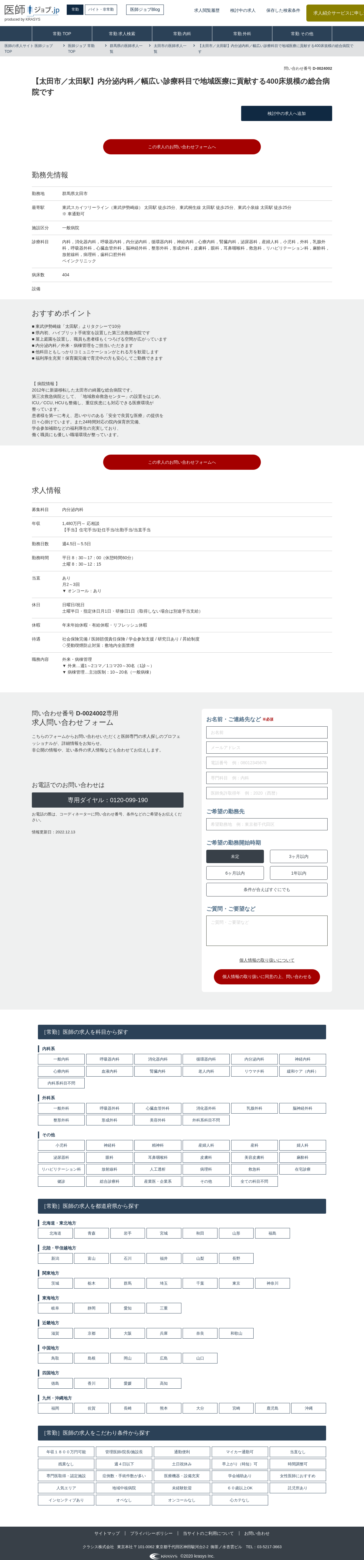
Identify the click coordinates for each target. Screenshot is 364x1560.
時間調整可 (298, 1459)
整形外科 (61, 1116)
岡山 (128, 1354)
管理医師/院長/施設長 (124, 1447)
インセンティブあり (66, 1496)
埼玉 (164, 1279)
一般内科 (61, 1055)
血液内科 (109, 1066)
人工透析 (158, 1165)
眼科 (109, 1153)
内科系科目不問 (61, 1079)
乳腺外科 (254, 1103)
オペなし (124, 1496)
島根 (92, 1354)
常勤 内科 (182, 33)
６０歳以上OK (240, 1483)
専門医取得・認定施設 (66, 1471)
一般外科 (61, 1103)
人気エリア (66, 1483)
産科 (254, 1141)
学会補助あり (240, 1471)
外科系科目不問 (206, 1116)
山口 (200, 1354)
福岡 (55, 1404)
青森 (92, 1229)
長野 (236, 1254)
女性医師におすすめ (297, 1471)
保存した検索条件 (283, 10)
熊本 (164, 1404)
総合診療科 (110, 1177)
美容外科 (158, 1116)
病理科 (206, 1165)
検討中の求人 (243, 10)
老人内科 (206, 1066)
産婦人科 (206, 1141)
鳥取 (55, 1354)
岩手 (128, 1229)
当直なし (298, 1447)
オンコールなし (182, 1496)
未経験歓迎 (182, 1483)
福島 (272, 1229)
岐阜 (55, 1304)
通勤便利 (182, 1447)
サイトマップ (107, 1529)
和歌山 (236, 1329)
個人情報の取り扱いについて (267, 955)
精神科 (158, 1141)
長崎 (128, 1404)
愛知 (128, 1304)
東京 (236, 1279)
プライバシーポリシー (151, 1529)
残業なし (66, 1459)
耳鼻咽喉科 (158, 1153)
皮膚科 (206, 1153)
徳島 (55, 1379)
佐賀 (92, 1404)
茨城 (55, 1279)
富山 (92, 1254)
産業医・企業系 (158, 1177)
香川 (92, 1379)
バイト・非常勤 (114, 9)
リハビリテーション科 (61, 1165)
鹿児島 (272, 1404)
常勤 (80, 9)
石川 (128, 1254)
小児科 (61, 1141)
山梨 (200, 1254)
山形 (236, 1229)
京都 (92, 1329)
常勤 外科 (242, 33)
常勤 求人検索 (122, 33)
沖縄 (309, 1404)
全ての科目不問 (254, 1177)
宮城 (164, 1229)
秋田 (200, 1229)
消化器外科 (206, 1103)
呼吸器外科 (110, 1103)
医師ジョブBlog (161, 9)
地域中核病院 (124, 1483)
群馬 (128, 1279)
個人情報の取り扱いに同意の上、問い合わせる (267, 972)
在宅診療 (303, 1165)
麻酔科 (302, 1153)
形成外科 (109, 1116)
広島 (164, 1354)
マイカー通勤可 (240, 1447)
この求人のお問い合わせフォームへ (182, 146)
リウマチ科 (254, 1066)
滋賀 (55, 1329)
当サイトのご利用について (208, 1529)
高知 (164, 1379)
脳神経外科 (302, 1103)
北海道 (55, 1229)
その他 (206, 1177)
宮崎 (236, 1404)
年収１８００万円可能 (66, 1447)
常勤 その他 (302, 33)
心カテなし (240, 1496)
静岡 (92, 1304)
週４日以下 (124, 1459)
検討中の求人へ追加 (287, 113)
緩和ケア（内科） (302, 1066)
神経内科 (303, 1055)
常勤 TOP (62, 33)
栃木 (92, 1279)
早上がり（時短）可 (240, 1459)
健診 (61, 1177)
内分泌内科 (254, 1055)
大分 (200, 1404)
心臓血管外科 (158, 1103)
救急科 (254, 1165)
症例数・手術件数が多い (124, 1471)
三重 (164, 1304)
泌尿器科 (61, 1153)
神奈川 (272, 1279)
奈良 (200, 1329)
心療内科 (61, 1066)
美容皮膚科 (254, 1153)
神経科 (110, 1141)
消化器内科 (158, 1055)
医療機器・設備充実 (182, 1471)
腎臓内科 (158, 1066)
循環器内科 (206, 1055)
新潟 (55, 1254)
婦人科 (302, 1141)
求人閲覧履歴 (207, 10)
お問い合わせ (257, 1529)
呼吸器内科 (110, 1055)
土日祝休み (182, 1459)
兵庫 (164, 1329)
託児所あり (298, 1483)
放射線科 (109, 1165)
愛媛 (128, 1379)
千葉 (200, 1279)
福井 (164, 1254)
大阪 (128, 1329)
